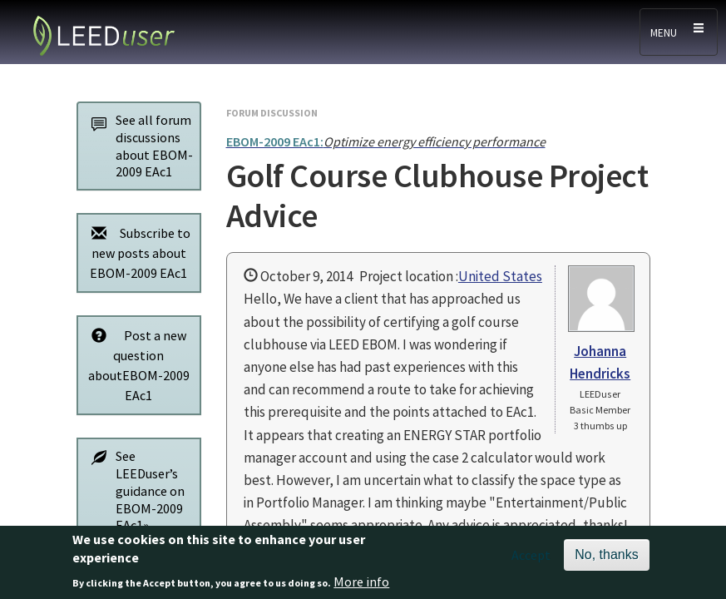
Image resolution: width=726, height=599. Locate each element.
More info (361, 587)
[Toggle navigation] (679, 32)
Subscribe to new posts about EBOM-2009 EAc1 (136, 252)
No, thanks (606, 560)
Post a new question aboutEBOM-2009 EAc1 (136, 364)
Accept (531, 560)
